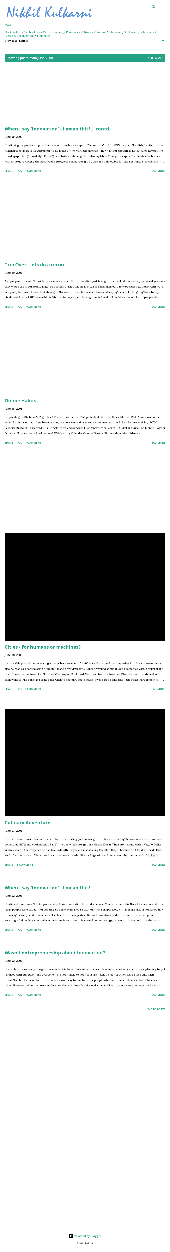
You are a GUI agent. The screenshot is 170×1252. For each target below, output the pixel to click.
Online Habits (20, 400)
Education (115, 32)
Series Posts (54, 25)
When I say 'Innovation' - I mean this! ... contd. (57, 128)
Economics (73, 32)
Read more (157, 171)
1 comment (25, 864)
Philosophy (132, 32)
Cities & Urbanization (19, 35)
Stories (88, 32)
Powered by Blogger (85, 1236)
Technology (32, 32)
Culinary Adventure (27, 822)
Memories (43, 35)
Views (76, 25)
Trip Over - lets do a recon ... (37, 264)
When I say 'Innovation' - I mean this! (47, 887)
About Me (29, 25)
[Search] (153, 7)
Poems (100, 32)
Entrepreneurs (53, 32)
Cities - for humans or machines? (43, 647)
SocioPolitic (13, 32)
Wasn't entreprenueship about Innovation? (55, 952)
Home (9, 25)
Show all (155, 58)
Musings (148, 32)
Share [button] (9, 171)
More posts (156, 1009)
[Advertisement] (85, 98)
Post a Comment (29, 171)
